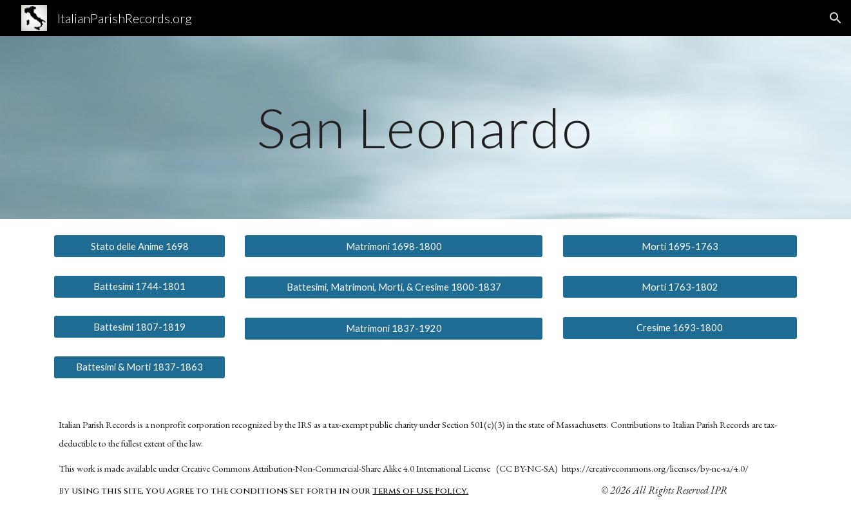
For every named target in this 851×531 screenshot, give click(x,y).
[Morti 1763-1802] (680, 287)
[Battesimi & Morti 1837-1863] (139, 367)
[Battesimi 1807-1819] (139, 327)
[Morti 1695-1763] (680, 246)
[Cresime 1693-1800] (680, 328)
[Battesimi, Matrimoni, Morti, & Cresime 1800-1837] (393, 287)
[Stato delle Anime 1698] (139, 246)
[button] (835, 18)
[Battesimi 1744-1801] (139, 286)
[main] (426, 127)
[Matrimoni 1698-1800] (393, 246)
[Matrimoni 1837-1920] (393, 328)
